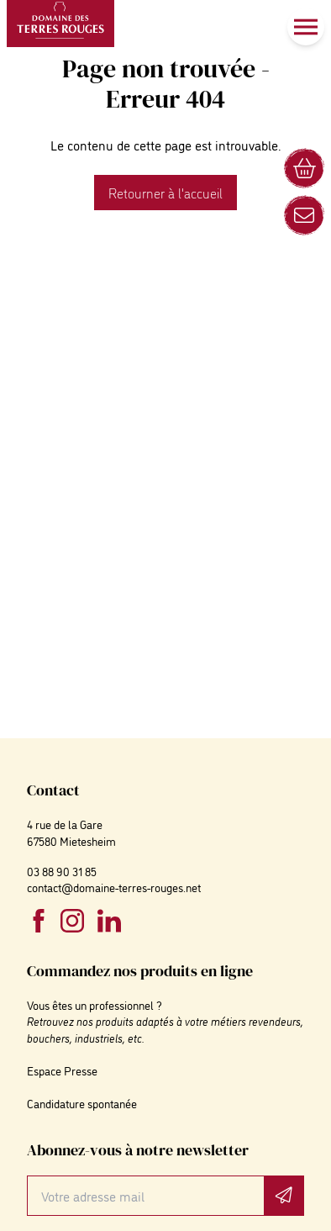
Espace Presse (62, 1070)
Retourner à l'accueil (165, 192)
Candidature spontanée (82, 1103)
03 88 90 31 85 (62, 871)
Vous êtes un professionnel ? (94, 1004)
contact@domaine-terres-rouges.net (114, 887)
